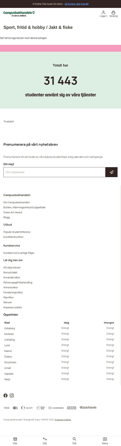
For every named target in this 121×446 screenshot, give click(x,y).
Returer (7, 302)
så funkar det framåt (77, 3)
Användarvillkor (11, 277)
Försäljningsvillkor (13, 292)
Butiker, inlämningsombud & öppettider (24, 207)
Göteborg (9, 328)
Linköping (9, 339)
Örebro (8, 356)
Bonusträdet (10, 272)
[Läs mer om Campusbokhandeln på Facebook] (5, 395)
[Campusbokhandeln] (18, 13)
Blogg (6, 217)
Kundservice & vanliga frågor (18, 252)
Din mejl (60, 169)
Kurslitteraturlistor (13, 236)
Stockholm (10, 362)
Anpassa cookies (12, 307)
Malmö (8, 351)
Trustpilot (8, 121)
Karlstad (8, 334)
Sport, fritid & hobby (24, 27)
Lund (7, 345)
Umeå (7, 368)
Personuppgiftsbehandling (17, 282)
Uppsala (8, 373)
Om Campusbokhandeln (16, 202)
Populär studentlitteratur (17, 231)
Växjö (7, 379)
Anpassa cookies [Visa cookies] (63, 419)
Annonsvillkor (10, 287)
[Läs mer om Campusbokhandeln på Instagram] (12, 395)
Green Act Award (12, 212)
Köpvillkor (8, 297)
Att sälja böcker (12, 267)
